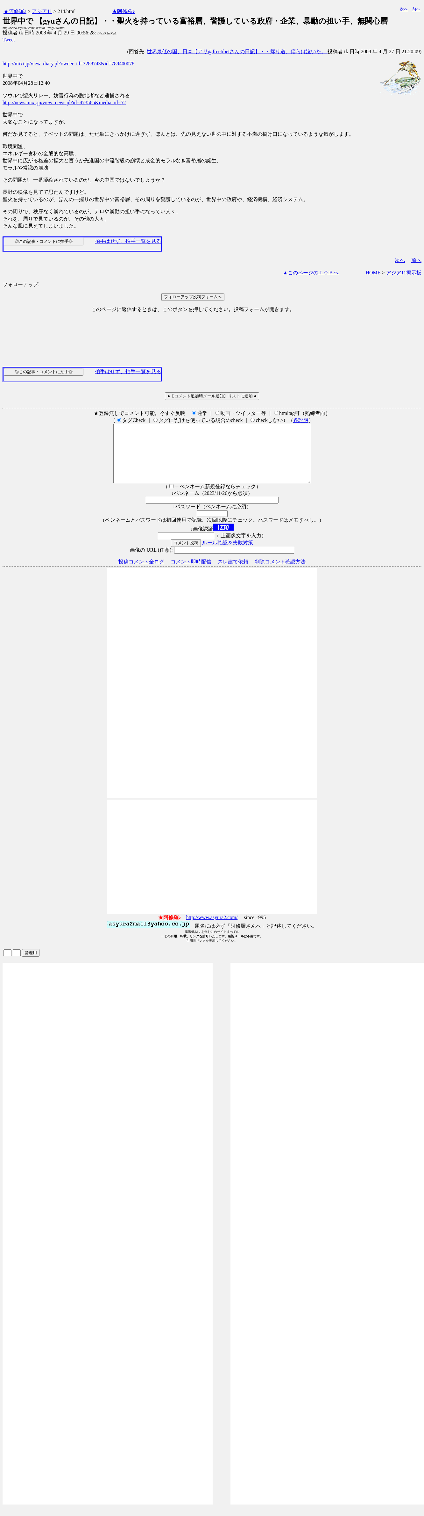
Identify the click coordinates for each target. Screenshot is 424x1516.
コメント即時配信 (191, 573)
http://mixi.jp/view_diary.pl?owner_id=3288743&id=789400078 (68, 63)
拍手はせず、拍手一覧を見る (128, 241)
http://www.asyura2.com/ (212, 929)
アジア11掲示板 (403, 272)
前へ (416, 9)
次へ (404, 9)
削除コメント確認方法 (280, 573)
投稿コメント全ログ (141, 573)
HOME (372, 272)
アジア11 (42, 11)
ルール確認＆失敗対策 (227, 554)
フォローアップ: (21, 284)
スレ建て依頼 (233, 573)
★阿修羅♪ (15, 11)
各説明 (300, 420)
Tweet (9, 39)
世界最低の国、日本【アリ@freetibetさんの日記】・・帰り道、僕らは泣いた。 (237, 51)
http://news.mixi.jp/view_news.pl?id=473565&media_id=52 (64, 102)
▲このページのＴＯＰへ (311, 272)
